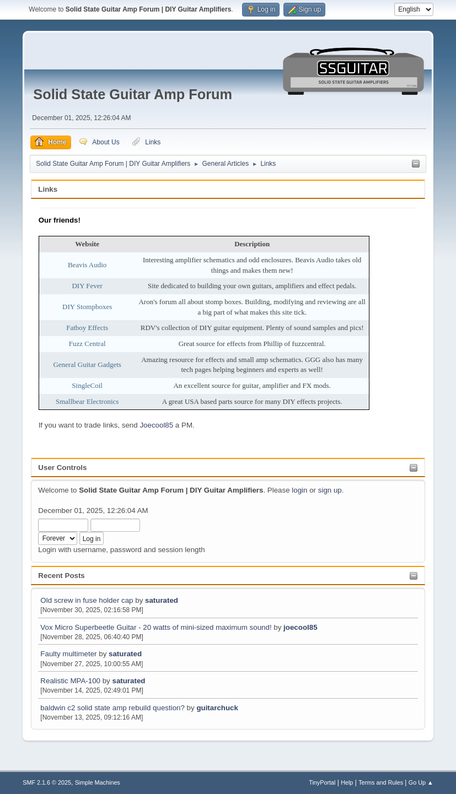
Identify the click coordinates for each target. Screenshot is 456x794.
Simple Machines (97, 782)
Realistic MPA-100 (70, 681)
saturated (161, 600)
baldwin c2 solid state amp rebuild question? (112, 708)
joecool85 (300, 627)
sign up (330, 490)
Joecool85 (156, 425)
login (299, 490)
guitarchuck (217, 708)
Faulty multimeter (69, 654)
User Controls (62, 467)
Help (347, 782)
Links (47, 189)
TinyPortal (322, 782)
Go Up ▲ (421, 782)
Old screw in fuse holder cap (86, 600)
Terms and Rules (380, 782)
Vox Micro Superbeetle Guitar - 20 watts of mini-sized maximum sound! (155, 627)
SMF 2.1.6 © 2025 (47, 782)
